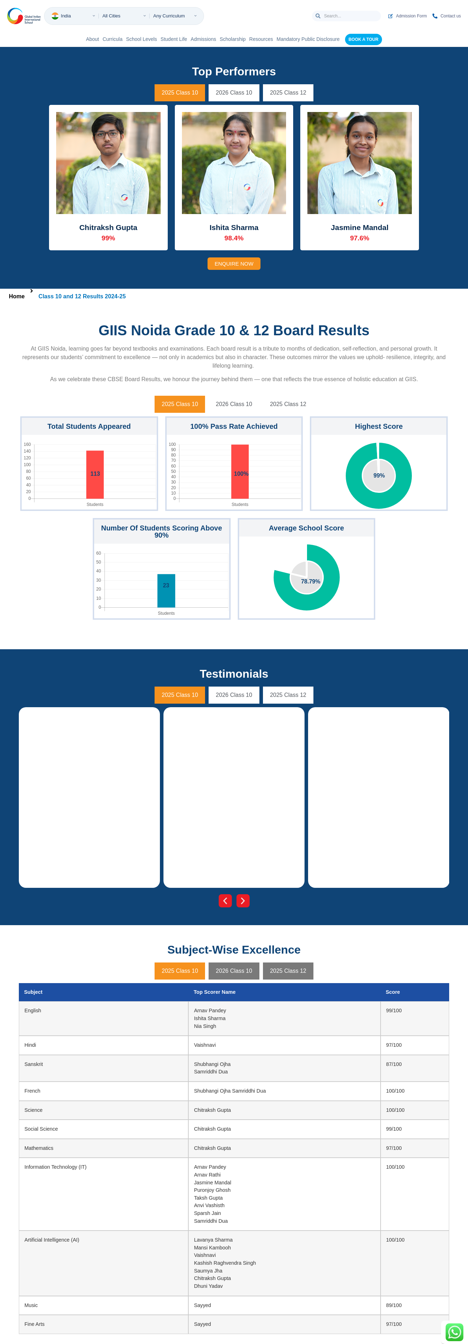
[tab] (180, 92)
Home (17, 296)
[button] (225, 900)
